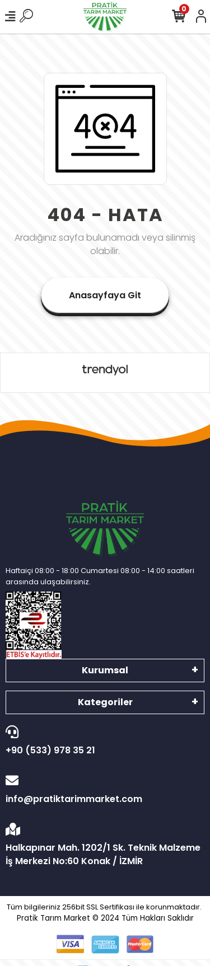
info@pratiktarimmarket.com (102, 789)
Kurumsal (105, 670)
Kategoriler (105, 702)
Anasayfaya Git (105, 295)
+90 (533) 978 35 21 (102, 741)
